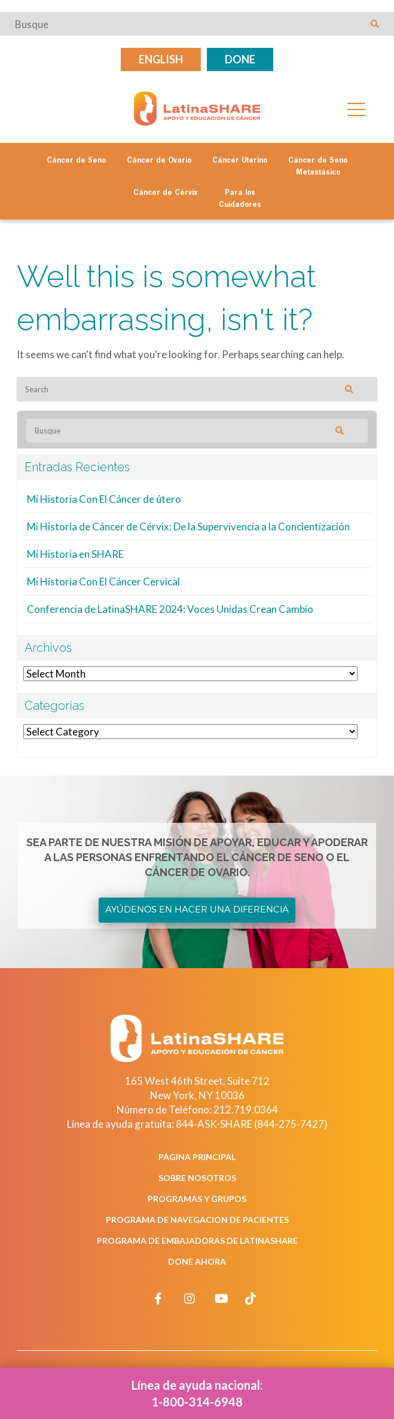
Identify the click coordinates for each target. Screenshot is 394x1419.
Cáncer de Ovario (159, 160)
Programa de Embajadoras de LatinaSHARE (197, 1240)
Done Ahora (197, 1261)
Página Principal (197, 1157)
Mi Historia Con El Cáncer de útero (104, 499)
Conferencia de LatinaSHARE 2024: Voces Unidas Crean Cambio (170, 609)
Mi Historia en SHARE (75, 554)
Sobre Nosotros (197, 1178)
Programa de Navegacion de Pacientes (197, 1219)
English (161, 59)
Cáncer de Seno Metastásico (317, 166)
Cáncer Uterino (239, 160)
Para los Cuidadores (240, 199)
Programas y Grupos (197, 1199)
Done (240, 59)
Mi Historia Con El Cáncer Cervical (103, 581)
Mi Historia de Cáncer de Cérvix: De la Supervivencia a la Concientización (188, 526)
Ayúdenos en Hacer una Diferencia (197, 909)
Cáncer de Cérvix (165, 193)
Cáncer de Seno (76, 160)
